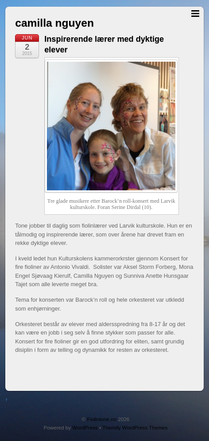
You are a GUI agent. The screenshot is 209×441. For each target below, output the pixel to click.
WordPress (84, 427)
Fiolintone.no (101, 419)
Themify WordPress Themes (134, 427)
